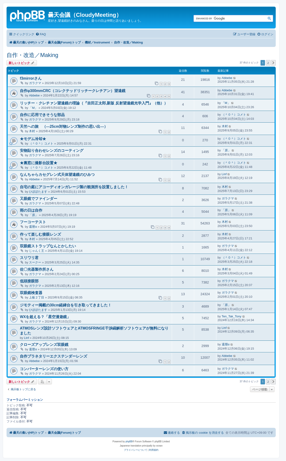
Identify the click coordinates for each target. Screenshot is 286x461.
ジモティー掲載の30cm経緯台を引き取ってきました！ (65, 305)
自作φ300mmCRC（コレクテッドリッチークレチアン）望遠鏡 (72, 91)
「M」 (33, 108)
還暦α (33, 226)
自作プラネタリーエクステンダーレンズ (53, 356)
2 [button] (268, 63)
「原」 (226, 150)
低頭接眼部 (29, 281)
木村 (32, 131)
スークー (35, 262)
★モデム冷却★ (33, 139)
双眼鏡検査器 (31, 293)
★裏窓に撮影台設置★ (38, 163)
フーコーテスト (33, 222)
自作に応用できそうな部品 (42, 115)
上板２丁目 (36, 297)
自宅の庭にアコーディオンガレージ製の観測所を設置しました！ (74, 187)
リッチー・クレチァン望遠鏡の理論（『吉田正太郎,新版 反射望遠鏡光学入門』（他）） (94, 103)
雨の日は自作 (31, 210)
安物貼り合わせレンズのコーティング (51, 150)
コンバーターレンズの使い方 (44, 369)
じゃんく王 (36, 250)
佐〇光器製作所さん (37, 269)
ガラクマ (35, 83)
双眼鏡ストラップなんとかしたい (48, 246)
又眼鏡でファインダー (38, 199)
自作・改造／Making (32, 55)
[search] (228, 19)
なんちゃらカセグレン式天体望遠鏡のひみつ (57, 175)
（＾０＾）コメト (234, 114)
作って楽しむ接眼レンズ (40, 234)
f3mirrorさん (31, 78)
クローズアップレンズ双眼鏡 (44, 345)
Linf (224, 174)
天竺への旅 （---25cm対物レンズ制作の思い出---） (64, 126)
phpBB (128, 441)
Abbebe (227, 78)
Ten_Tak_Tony (231, 316)
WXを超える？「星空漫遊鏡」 (45, 317)
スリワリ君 (29, 258)
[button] (273, 63)
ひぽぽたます (38, 191)
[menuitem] (41, 34)
